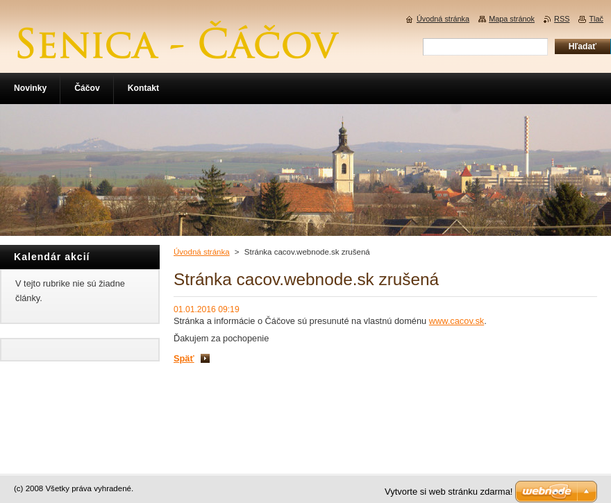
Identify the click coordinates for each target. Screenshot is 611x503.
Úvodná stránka (202, 252)
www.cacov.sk (456, 321)
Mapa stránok (512, 19)
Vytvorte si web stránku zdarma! (448, 491)
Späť (184, 358)
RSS (561, 19)
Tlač (596, 19)
